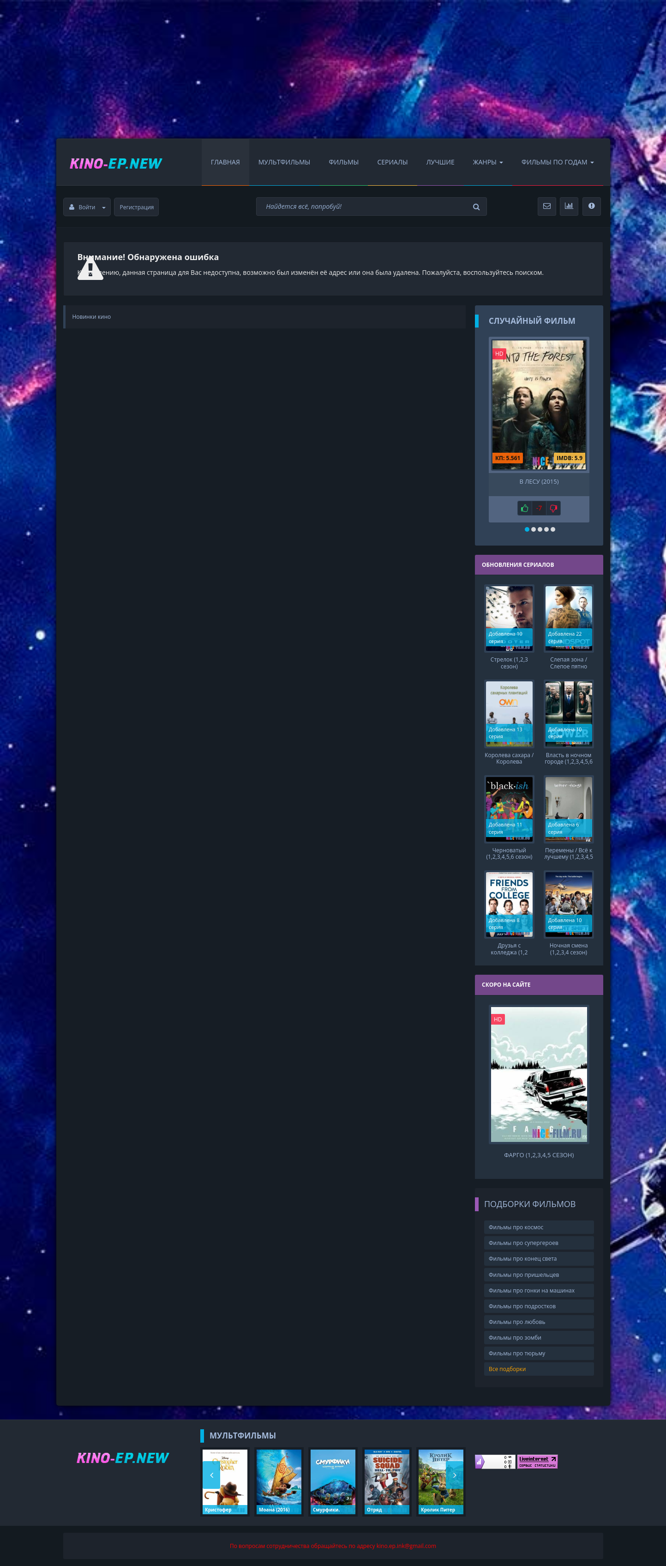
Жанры (488, 162)
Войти (87, 207)
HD (499, 354)
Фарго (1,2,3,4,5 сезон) (539, 1155)
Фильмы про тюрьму (517, 1353)
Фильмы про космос (516, 1226)
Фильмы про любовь (517, 1321)
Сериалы (392, 162)
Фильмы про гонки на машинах (532, 1289)
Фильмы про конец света (523, 1258)
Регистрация (137, 207)
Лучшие (440, 162)
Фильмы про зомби (515, 1337)
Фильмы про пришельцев (524, 1274)
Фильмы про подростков (522, 1305)
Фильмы (344, 162)
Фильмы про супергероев (523, 1242)
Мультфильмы (284, 162)
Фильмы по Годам (558, 162)
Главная (225, 162)
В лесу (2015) (538, 482)
